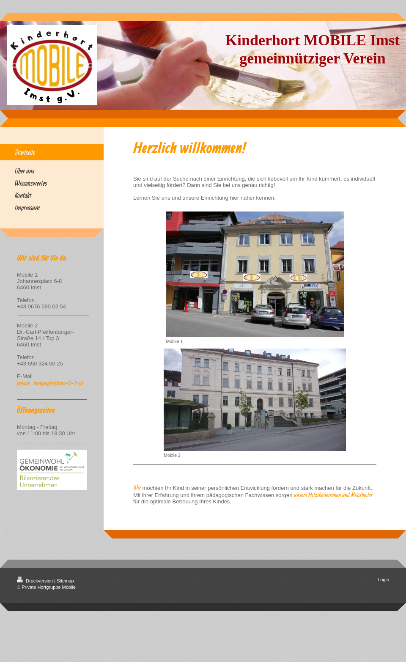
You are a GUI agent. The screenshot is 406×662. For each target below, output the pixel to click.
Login (383, 579)
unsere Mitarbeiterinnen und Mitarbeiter (333, 494)
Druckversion (35, 580)
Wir (137, 487)
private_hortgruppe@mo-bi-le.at (50, 383)
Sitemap (65, 580)
